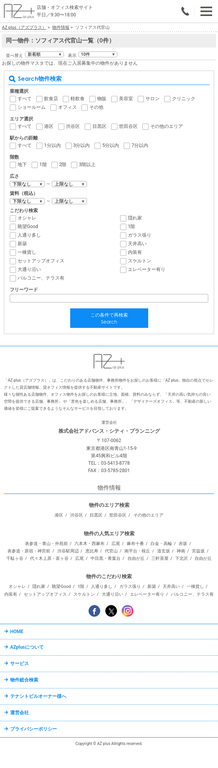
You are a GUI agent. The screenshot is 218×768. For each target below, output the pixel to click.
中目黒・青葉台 (105, 558)
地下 (22, 164)
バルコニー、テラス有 (41, 278)
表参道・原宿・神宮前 (28, 551)
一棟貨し (27, 252)
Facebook (94, 611)
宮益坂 (198, 551)
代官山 (111, 551)
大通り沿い (29, 269)
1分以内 (52, 145)
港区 (48, 126)
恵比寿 (91, 551)
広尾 (116, 543)
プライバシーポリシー (33, 729)
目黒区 (99, 126)
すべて (25, 98)
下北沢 (181, 558)
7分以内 (139, 145)
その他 (96, 107)
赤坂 (183, 543)
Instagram (127, 611)
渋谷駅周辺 (68, 551)
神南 (181, 551)
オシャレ (27, 218)
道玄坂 (163, 551)
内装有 (135, 252)
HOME (16, 631)
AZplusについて (27, 647)
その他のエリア (166, 126)
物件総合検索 (24, 680)
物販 (101, 98)
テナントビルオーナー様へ (38, 696)
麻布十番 (135, 543)
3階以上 (87, 164)
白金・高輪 (161, 543)
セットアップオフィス (41, 261)
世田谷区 (128, 126)
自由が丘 (136, 558)
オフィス (67, 107)
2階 (63, 164)
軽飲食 (78, 98)
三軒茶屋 (159, 558)
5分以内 (110, 145)
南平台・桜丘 (137, 551)
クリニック (183, 98)
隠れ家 (135, 218)
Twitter (111, 611)
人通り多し (29, 235)
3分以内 (81, 145)
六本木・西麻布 (89, 543)
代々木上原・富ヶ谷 (49, 558)
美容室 (126, 98)
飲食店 (51, 98)
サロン (152, 98)
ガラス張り (139, 235)
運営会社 (19, 712)
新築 (22, 243)
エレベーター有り (146, 269)
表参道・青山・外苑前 (46, 543)
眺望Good (28, 226)
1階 (43, 164)
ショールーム (32, 107)
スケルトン (139, 261)
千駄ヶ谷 (14, 558)
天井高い (137, 243)
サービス (19, 663)
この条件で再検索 (109, 319)
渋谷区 (73, 126)
